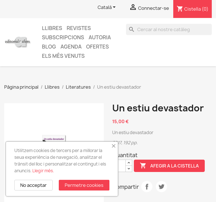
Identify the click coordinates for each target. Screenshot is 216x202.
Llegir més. (43, 171)
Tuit (161, 186)
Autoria (100, 37)
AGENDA (71, 46)
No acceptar (33, 185)
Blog (49, 46)
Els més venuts (63, 55)
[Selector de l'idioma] (108, 7)
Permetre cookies (84, 185)
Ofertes (97, 46)
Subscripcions (63, 37)
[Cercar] (169, 29)
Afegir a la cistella (169, 165)
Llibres (52, 28)
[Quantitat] (119, 166)
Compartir (146, 186)
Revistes (79, 28)
